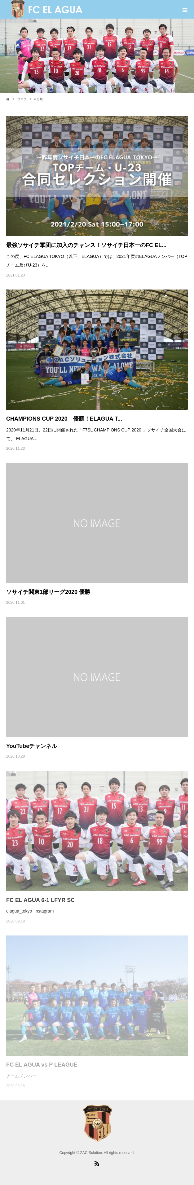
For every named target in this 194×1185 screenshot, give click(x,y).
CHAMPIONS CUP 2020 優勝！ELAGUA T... (64, 419)
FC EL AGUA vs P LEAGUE (41, 1065)
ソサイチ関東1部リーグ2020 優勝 (48, 592)
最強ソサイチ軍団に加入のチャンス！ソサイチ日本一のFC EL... (86, 245)
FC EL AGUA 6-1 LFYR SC (40, 900)
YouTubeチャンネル (31, 746)
